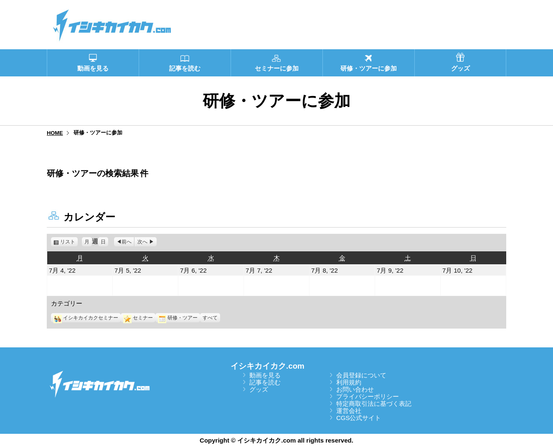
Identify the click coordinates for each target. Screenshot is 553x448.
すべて (210, 318)
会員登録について (361, 375)
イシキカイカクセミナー (85, 318)
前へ (127, 242)
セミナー (138, 318)
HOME (55, 133)
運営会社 (348, 410)
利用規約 (348, 382)
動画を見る (265, 375)
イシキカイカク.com (267, 366)
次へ (142, 242)
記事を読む (265, 382)
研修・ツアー (178, 318)
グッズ (258, 389)
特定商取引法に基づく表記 (373, 403)
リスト (69, 241)
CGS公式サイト (358, 417)
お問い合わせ (355, 389)
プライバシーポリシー (367, 396)
